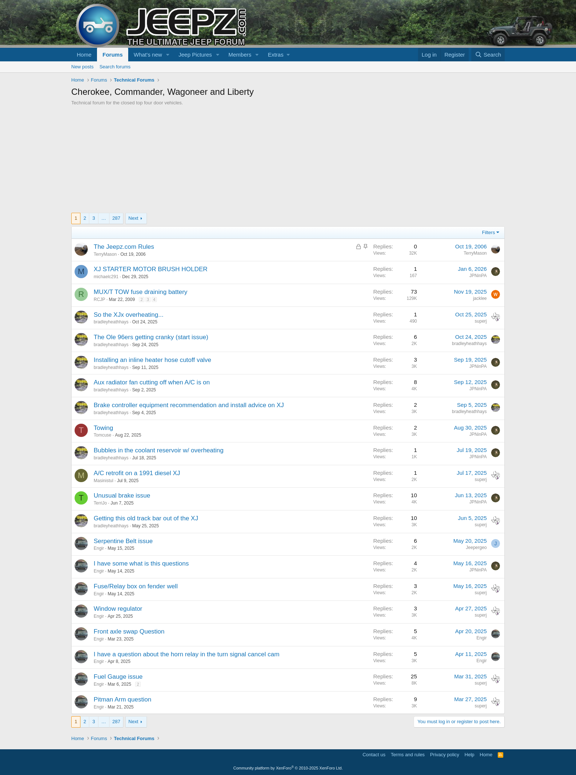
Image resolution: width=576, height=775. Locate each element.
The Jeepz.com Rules (124, 246)
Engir (99, 548)
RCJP (99, 299)
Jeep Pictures (195, 54)
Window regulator (118, 608)
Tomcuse (102, 435)
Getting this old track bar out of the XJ (146, 518)
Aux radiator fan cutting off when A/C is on (152, 382)
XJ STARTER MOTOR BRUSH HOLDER (151, 269)
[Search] (488, 54)
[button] (168, 54)
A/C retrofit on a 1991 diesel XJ (137, 473)
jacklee (480, 298)
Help (470, 754)
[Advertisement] (288, 161)
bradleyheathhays (111, 321)
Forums (112, 54)
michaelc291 (106, 276)
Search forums (115, 66)
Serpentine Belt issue (123, 541)
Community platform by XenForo (288, 768)
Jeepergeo (476, 547)
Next (133, 218)
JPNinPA (478, 275)
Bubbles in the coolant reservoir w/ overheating (158, 450)
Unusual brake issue (122, 495)
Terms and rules (408, 754)
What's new (148, 54)
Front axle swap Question (129, 631)
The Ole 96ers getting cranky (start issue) (151, 337)
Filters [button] (488, 232)
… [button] (103, 218)
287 (116, 218)
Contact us (374, 754)
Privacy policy (444, 754)
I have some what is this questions (141, 563)
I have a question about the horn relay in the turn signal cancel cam (187, 654)
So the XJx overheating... (128, 314)
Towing (103, 427)
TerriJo (100, 503)
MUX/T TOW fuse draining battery (140, 291)
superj (481, 321)
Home (84, 54)
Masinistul (103, 480)
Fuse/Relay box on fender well (136, 586)
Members (240, 54)
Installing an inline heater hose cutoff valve (152, 359)
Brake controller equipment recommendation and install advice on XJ (189, 405)
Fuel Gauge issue (118, 676)
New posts (82, 66)
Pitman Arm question (122, 699)
